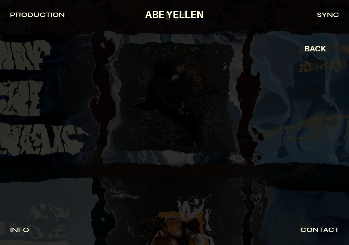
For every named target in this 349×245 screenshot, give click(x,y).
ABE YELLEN (174, 15)
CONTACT (319, 230)
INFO (19, 230)
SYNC (328, 15)
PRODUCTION (37, 15)
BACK (315, 49)
